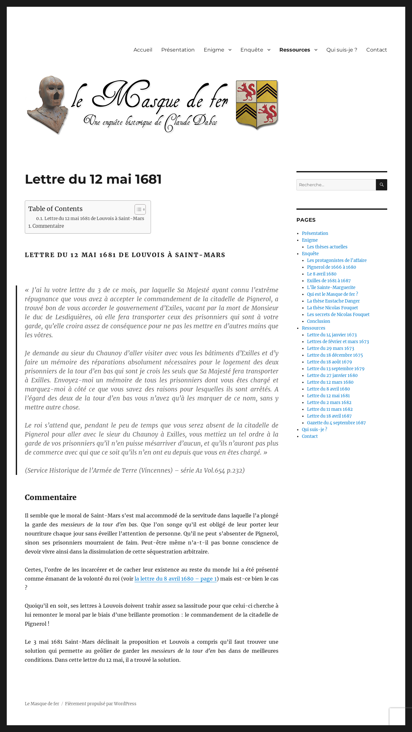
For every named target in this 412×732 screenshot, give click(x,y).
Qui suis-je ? (341, 50)
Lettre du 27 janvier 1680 (332, 375)
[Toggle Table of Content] (137, 209)
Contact (376, 50)
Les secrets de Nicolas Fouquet (338, 314)
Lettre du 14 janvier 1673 (332, 335)
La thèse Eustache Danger (333, 301)
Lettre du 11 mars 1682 (330, 409)
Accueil (143, 50)
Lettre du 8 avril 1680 (328, 389)
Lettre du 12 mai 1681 (328, 396)
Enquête (251, 50)
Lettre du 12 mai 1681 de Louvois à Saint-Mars (94, 218)
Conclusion (318, 321)
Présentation (178, 50)
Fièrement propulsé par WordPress (100, 704)
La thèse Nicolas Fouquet (332, 308)
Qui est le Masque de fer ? (332, 294)
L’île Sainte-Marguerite (331, 287)
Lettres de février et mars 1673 (338, 341)
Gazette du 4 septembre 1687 (336, 423)
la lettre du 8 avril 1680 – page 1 (176, 578)
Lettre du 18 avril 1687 (329, 416)
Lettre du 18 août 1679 (329, 362)
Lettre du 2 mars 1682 (329, 402)
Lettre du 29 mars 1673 (330, 348)
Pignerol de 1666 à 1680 (331, 267)
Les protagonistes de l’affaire (337, 260)
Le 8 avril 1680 (321, 274)
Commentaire (48, 226)
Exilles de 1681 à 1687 (329, 281)
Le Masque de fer (42, 704)
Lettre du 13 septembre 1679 (336, 368)
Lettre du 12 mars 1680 (330, 382)
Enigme (214, 50)
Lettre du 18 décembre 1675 (335, 355)
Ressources (294, 50)
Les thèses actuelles (327, 247)
